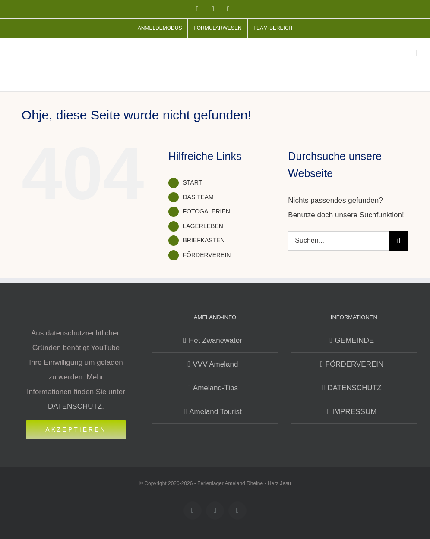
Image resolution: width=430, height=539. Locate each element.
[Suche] (398, 241)
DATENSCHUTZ (75, 406)
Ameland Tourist (215, 411)
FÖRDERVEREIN (207, 254)
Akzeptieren (75, 429)
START (192, 182)
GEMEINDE (354, 340)
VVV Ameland (215, 364)
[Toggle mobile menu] (415, 53)
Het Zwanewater (215, 340)
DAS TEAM (198, 197)
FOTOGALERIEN (206, 211)
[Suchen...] (338, 241)
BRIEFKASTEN (203, 240)
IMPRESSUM (354, 411)
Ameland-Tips (215, 388)
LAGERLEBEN (203, 225)
